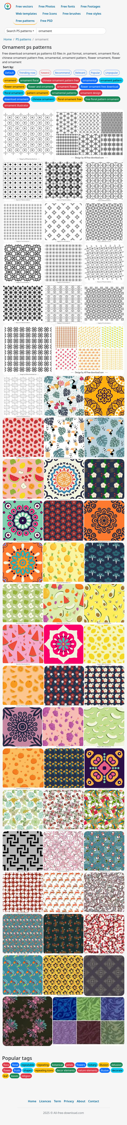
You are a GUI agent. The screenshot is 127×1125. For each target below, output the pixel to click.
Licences (45, 1101)
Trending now (27, 72)
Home (8, 39)
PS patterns (23, 39)
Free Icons (49, 14)
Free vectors (24, 6)
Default (9, 72)
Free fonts (68, 6)
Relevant (80, 72)
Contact (93, 1101)
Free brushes (72, 14)
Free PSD (46, 21)
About (81, 1101)
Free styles (93, 14)
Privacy (69, 1101)
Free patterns (25, 21)
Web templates (26, 14)
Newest (45, 72)
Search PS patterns (19, 31)
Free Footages (90, 6)
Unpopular (111, 72)
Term (57, 1101)
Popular (95, 72)
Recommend (62, 72)
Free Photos (47, 6)
